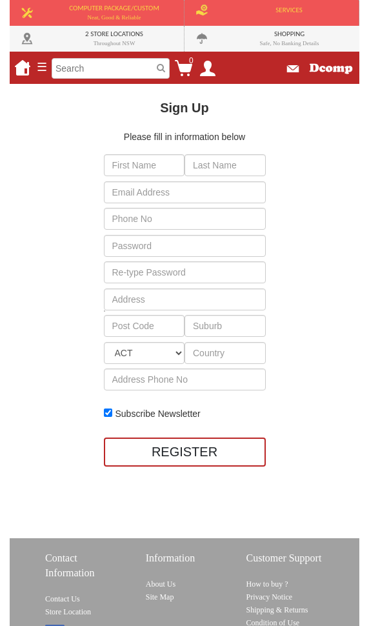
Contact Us (62, 598)
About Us (160, 584)
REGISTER (184, 452)
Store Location (68, 611)
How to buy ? (267, 584)
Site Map (160, 596)
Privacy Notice (269, 596)
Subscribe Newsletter (158, 414)
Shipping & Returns (277, 609)
